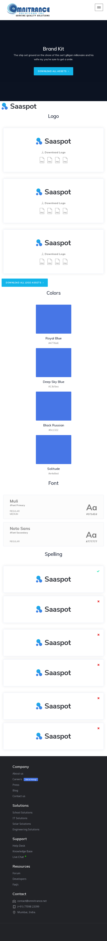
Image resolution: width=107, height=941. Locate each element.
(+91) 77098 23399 (28, 906)
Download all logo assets (25, 282)
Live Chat (18, 857)
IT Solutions (20, 818)
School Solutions (23, 812)
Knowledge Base (23, 851)
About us (18, 773)
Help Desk (19, 845)
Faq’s (16, 884)
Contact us (19, 796)
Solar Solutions (22, 824)
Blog (15, 790)
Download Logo (53, 152)
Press (16, 785)
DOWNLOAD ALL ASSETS (53, 71)
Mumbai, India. (26, 912)
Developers (19, 879)
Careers (17, 779)
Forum (16, 873)
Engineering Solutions (26, 829)
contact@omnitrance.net (32, 901)
